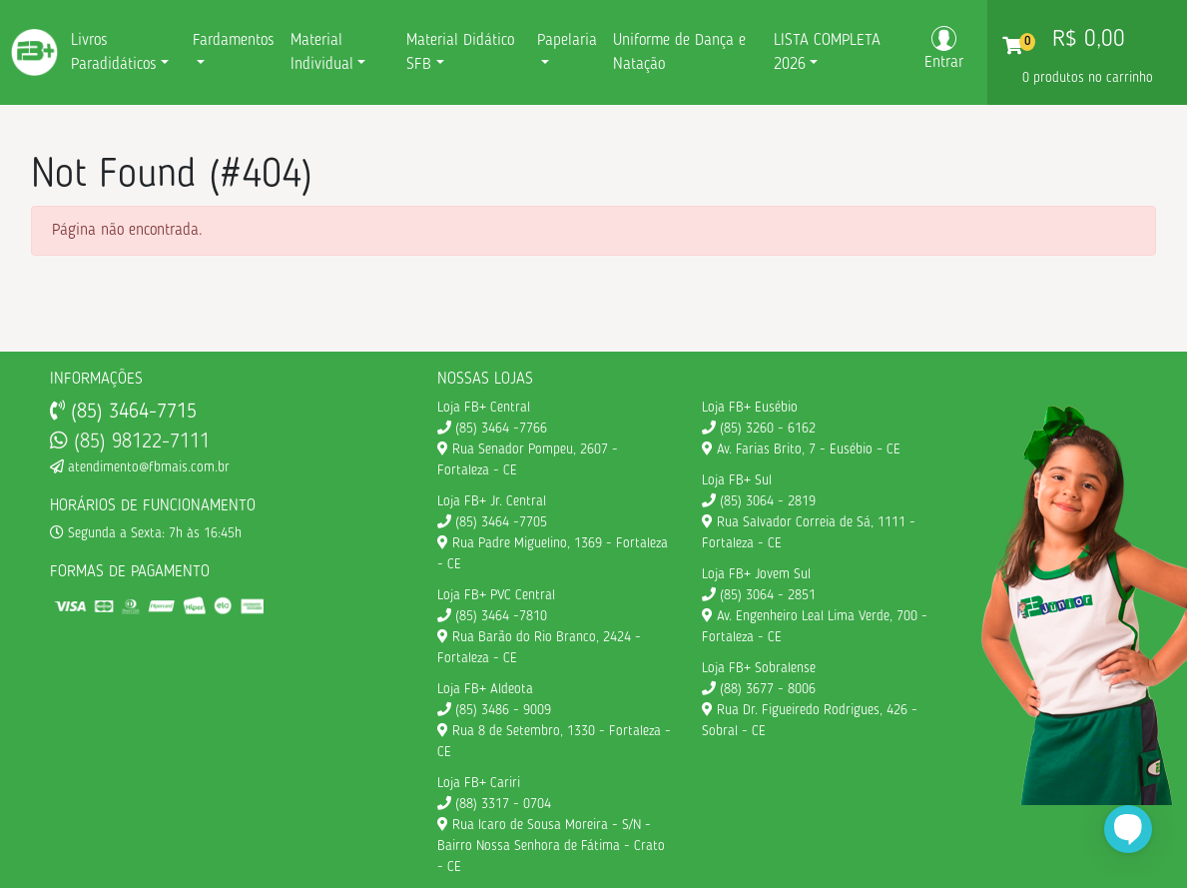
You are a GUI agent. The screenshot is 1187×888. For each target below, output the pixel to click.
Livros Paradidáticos (114, 53)
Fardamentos (234, 41)
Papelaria (567, 41)
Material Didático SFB (460, 53)
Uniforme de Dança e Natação (679, 53)
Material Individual (322, 53)
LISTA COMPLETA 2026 (827, 53)
